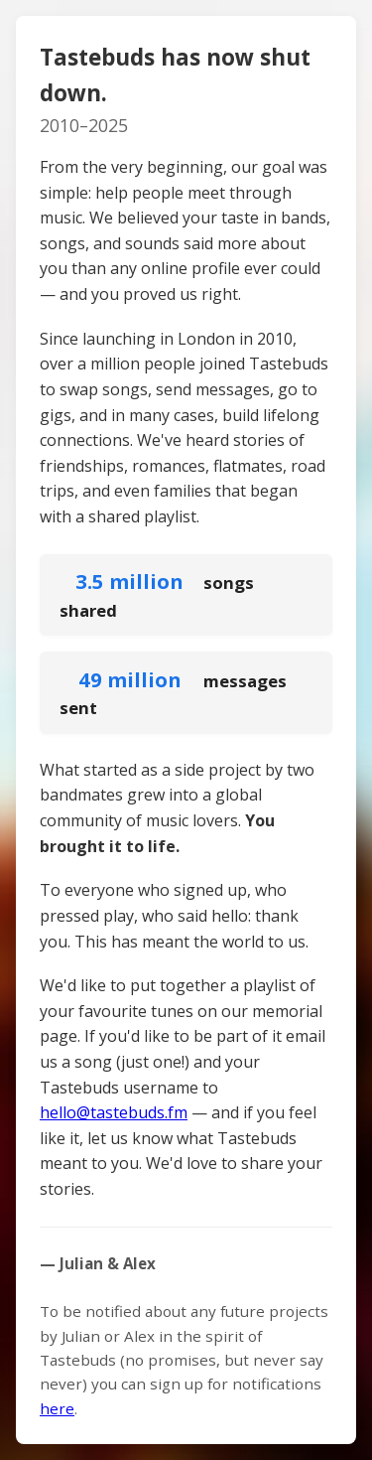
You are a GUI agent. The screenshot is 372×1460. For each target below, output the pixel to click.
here (57, 1408)
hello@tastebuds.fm (113, 1112)
